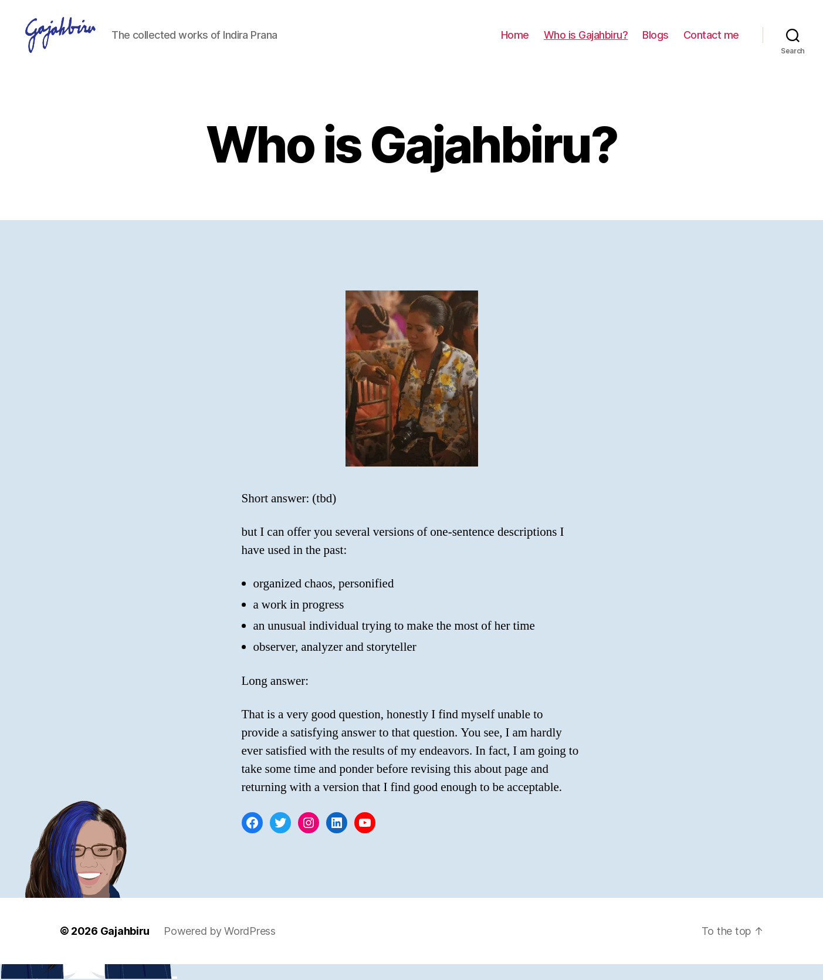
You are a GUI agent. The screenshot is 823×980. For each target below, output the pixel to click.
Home (515, 42)
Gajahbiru (125, 947)
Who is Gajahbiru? (586, 42)
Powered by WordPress (220, 947)
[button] (75, 42)
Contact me (711, 42)
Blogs (655, 42)
